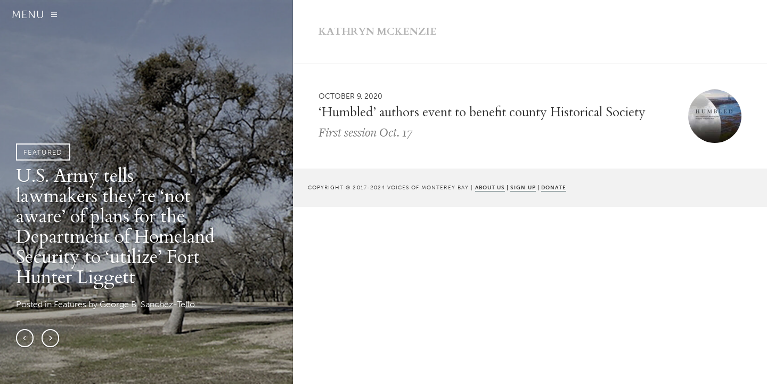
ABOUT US (490, 187)
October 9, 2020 (350, 96)
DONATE (553, 187)
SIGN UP (522, 187)
